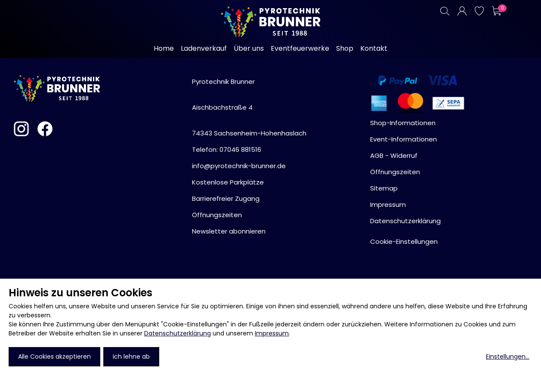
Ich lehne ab (131, 356)
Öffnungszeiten (217, 214)
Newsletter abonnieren (229, 231)
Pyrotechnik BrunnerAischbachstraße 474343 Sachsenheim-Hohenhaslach (249, 107)
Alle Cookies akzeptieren (54, 356)
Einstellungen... (507, 356)
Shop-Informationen (403, 122)
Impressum (272, 333)
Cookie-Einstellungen (404, 241)
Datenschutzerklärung (177, 333)
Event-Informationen (403, 139)
